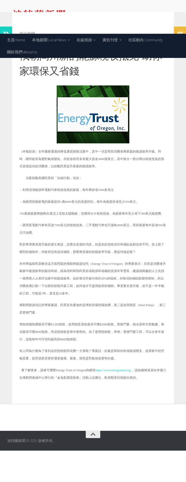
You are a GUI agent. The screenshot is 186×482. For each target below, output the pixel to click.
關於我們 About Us (22, 51)
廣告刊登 (110, 39)
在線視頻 (84, 39)
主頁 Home (16, 39)
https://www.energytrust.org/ (113, 401)
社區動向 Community (145, 39)
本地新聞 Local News (49, 39)
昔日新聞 (27, 65)
